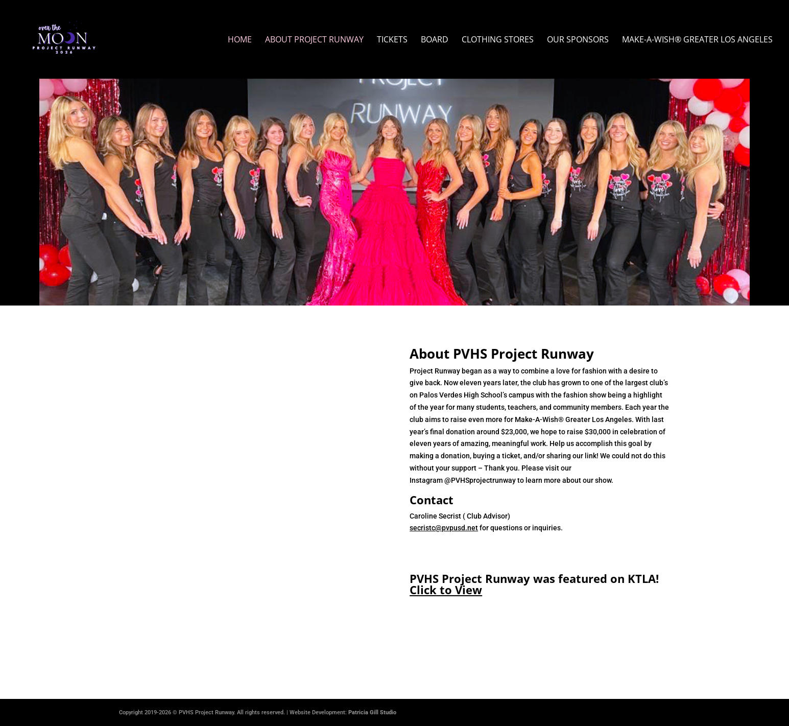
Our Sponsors (578, 40)
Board (434, 40)
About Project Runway (314, 40)
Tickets (392, 40)
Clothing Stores (498, 40)
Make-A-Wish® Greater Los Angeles (697, 40)
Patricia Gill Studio (372, 712)
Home (240, 40)
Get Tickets (395, 192)
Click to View (446, 589)
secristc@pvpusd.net (444, 528)
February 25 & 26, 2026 (394, 153)
